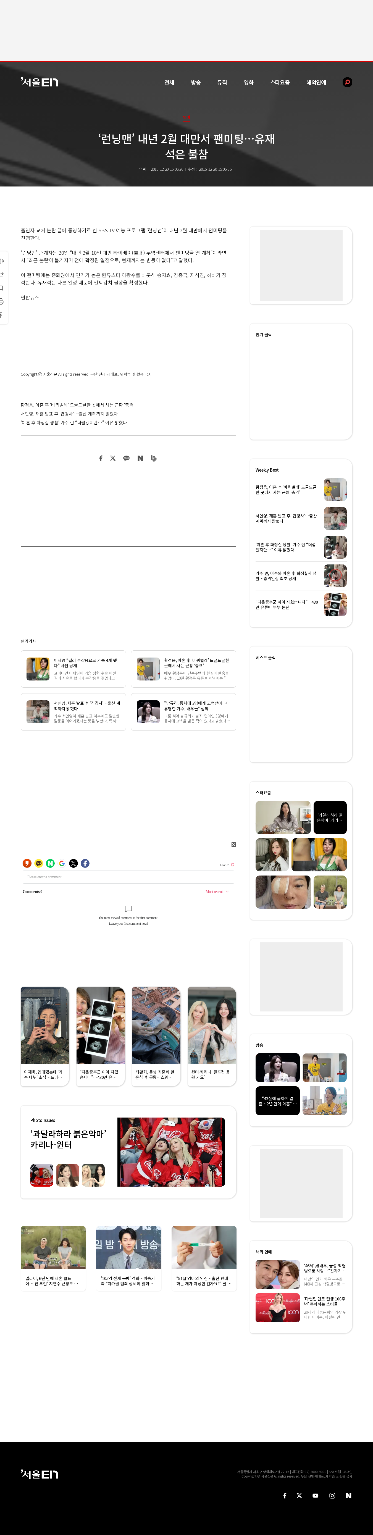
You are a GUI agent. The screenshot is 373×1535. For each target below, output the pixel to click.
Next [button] (219, 1152)
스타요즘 (280, 82)
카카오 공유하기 (126, 458)
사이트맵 (335, 1471)
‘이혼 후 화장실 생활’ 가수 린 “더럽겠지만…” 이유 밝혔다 (74, 422)
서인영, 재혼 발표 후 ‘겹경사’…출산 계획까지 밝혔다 (69, 413)
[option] (171, 1152)
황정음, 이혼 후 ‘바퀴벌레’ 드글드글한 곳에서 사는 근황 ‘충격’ (78, 404)
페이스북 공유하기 (101, 458)
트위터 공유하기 (113, 458)
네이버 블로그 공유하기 (140, 458)
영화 (249, 82)
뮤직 (222, 82)
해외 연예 (264, 1252)
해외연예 (316, 82)
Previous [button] (123, 1152)
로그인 (347, 1471)
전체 (169, 82)
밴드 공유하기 (154, 458)
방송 (196, 82)
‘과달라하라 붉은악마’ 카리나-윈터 (68, 1138)
